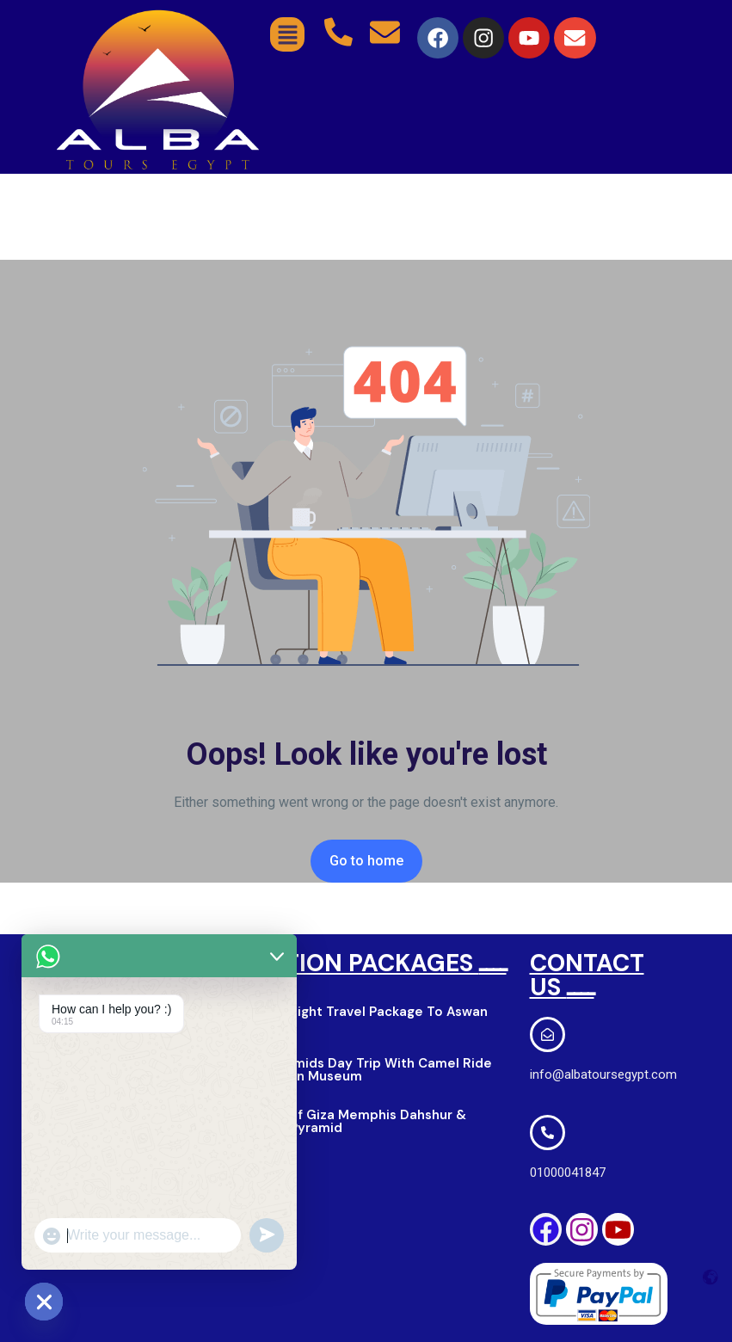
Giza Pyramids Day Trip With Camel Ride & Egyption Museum (362, 1070)
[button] (287, 34)
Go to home (366, 861)
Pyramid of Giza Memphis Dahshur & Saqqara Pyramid (349, 1121)
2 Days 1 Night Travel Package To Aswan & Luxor (360, 1018)
